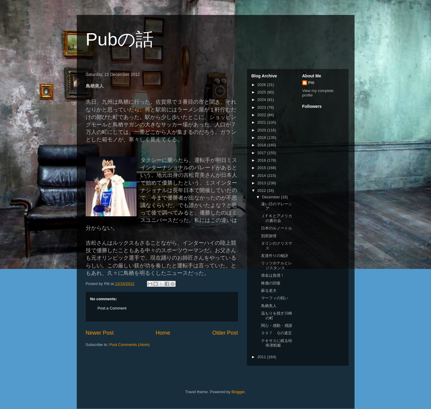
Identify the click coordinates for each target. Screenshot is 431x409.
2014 (262, 175)
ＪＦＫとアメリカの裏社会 (276, 218)
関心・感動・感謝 (276, 325)
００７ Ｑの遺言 (276, 333)
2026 (262, 84)
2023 (262, 107)
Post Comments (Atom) (129, 344)
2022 (262, 115)
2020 (262, 130)
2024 (262, 99)
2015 (262, 168)
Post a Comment (112, 308)
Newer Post (100, 333)
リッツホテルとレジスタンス (276, 265)
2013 (262, 183)
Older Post (225, 333)
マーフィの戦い (274, 298)
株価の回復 (270, 283)
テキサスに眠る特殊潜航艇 (276, 343)
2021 (262, 122)
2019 (262, 137)
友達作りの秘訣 (274, 255)
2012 (262, 190)
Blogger (238, 392)
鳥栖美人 (269, 306)
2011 (262, 357)
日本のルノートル (276, 228)
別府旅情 (269, 236)
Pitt (311, 82)
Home (163, 333)
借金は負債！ (272, 275)
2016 (262, 160)
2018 (262, 145)
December (271, 197)
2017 (262, 153)
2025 (262, 92)
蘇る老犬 (269, 290)
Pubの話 (120, 39)
